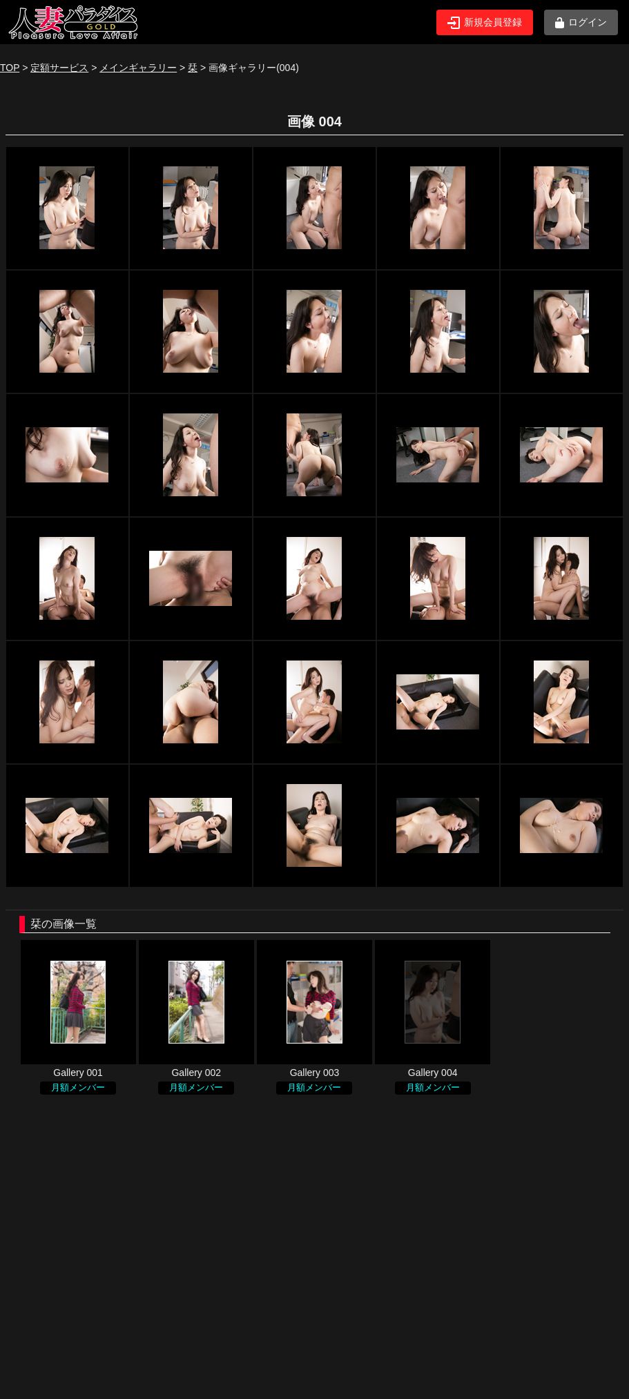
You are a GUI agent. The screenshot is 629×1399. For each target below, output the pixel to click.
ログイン (581, 22)
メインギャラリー (138, 67)
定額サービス (59, 67)
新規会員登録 (484, 23)
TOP (9, 67)
